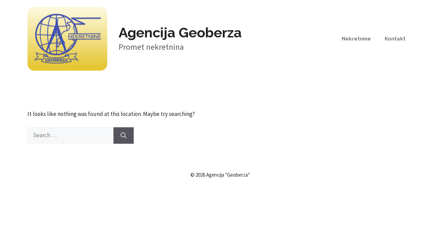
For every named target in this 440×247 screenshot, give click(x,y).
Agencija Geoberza (180, 32)
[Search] (123, 135)
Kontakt (395, 39)
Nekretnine (356, 39)
